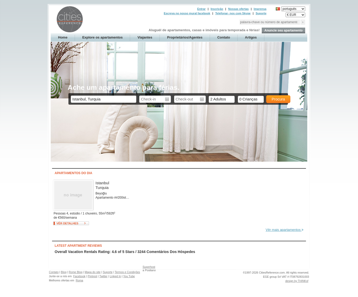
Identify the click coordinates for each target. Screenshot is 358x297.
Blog (63, 272)
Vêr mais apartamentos (284, 230)
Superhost (149, 266)
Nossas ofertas (238, 8)
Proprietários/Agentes (184, 37)
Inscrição (216, 8)
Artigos (251, 37)
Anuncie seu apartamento (283, 30)
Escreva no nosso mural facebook (187, 13)
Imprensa (260, 8)
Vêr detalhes (67, 223)
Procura (278, 99)
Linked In (115, 276)
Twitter (103, 276)
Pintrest (92, 276)
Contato (223, 37)
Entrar (201, 8)
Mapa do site (92, 272)
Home (62, 37)
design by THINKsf (296, 280)
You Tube (129, 276)
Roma (79, 280)
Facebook (79, 276)
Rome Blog (75, 272)
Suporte (260, 13)
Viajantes (144, 37)
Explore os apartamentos (102, 37)
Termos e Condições (127, 272)
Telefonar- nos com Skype (233, 13)
